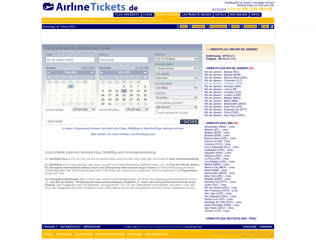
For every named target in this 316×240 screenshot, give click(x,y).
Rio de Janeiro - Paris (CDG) (221, 112)
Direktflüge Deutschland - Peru (231, 218)
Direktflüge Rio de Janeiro (227, 68)
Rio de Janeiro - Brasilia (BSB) (222, 74)
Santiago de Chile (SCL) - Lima (222, 202)
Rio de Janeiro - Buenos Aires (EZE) (225, 77)
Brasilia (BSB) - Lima (216, 135)
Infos (255, 14)
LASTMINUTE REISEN (110, 234)
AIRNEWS (265, 226)
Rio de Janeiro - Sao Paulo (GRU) (224, 115)
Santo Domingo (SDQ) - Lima (221, 205)
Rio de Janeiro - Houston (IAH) (222, 86)
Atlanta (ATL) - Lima (216, 129)
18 (117, 95)
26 (124, 99)
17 (109, 95)
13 (131, 91)
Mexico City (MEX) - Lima (219, 167)
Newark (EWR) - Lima (217, 178)
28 (138, 99)
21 (138, 95)
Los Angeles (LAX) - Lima (219, 161)
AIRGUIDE (250, 226)
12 (124, 91)
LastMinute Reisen (196, 14)
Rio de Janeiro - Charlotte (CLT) (223, 80)
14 (138, 91)
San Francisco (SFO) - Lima (221, 190)
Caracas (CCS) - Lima (217, 144)
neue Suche (55, 120)
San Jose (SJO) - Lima (217, 193)
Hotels (220, 14)
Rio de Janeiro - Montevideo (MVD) (225, 103)
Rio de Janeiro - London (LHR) (222, 95)
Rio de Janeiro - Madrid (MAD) (222, 97)
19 (124, 95)
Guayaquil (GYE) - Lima (218, 149)
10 (109, 91)
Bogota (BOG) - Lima (216, 132)
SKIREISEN (135, 234)
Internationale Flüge (193, 226)
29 (145, 99)
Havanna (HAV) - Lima (217, 152)
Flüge (148, 14)
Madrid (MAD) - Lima (216, 164)
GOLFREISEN (84, 234)
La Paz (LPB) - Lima (216, 158)
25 (117, 99)
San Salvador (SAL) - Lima (220, 196)
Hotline (243, 9)
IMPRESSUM (91, 226)
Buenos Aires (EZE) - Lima (220, 138)
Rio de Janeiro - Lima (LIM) (220, 89)
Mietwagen (239, 14)
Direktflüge (167, 14)
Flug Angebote (127, 14)
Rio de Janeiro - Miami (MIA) (221, 100)
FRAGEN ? (50, 226)
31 (109, 104)
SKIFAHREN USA (156, 234)
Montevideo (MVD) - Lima (219, 173)
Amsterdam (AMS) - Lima (219, 126)
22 (145, 95)
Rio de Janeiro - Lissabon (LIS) (222, 92)
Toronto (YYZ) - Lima (216, 210)
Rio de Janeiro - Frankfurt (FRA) (223, 83)
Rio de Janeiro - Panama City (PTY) (225, 109)
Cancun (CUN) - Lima (217, 141)
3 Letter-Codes (130, 226)
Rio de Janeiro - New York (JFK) (223, 106)
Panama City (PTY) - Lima (219, 181)
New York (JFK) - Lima (217, 176)
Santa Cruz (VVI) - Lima (218, 199)
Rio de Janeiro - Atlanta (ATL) (221, 71)
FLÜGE (48, 234)
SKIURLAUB (64, 234)
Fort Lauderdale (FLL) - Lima (221, 146)
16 (102, 95)
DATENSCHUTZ (70, 226)
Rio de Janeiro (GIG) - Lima (220, 187)
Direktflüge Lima (220, 123)
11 (117, 91)
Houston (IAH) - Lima (216, 155)
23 (102, 99)
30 (102, 104)
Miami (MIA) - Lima (215, 170)
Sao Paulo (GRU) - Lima (218, 207)
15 (145, 91)
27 (131, 99)
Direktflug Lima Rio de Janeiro (234, 49)
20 (131, 95)
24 (109, 99)
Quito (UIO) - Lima (215, 184)
